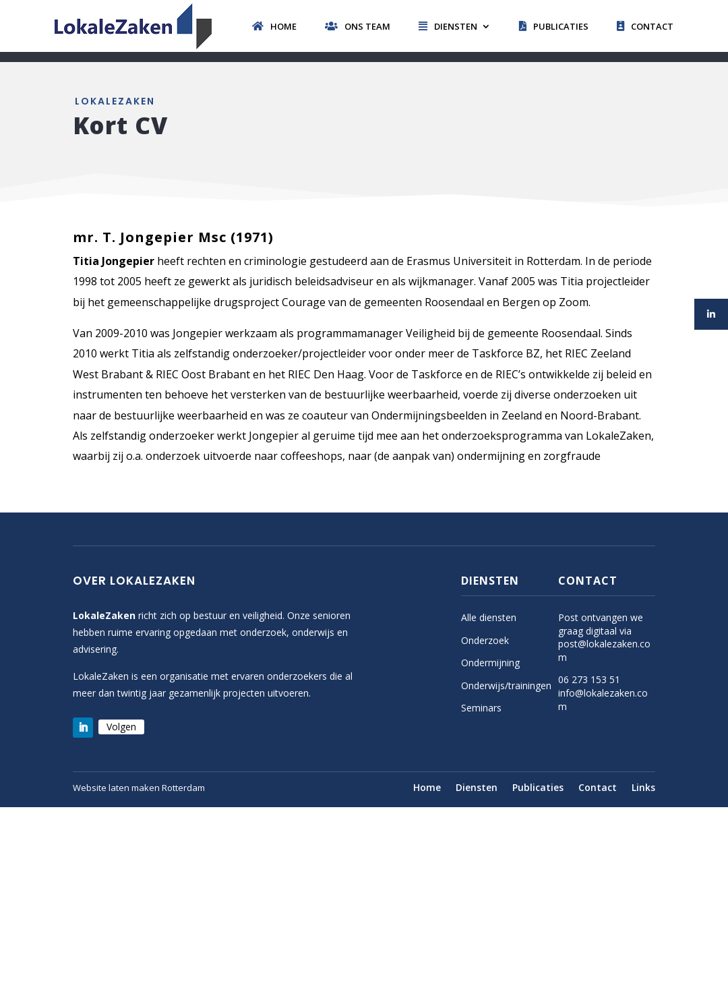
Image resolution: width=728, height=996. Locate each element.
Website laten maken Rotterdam (139, 788)
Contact (645, 26)
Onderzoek (485, 640)
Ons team (357, 26)
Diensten (448, 26)
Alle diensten (488, 617)
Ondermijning (490, 662)
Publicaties (553, 26)
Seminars (481, 707)
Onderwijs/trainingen (506, 685)
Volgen (121, 726)
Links (643, 789)
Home (274, 26)
